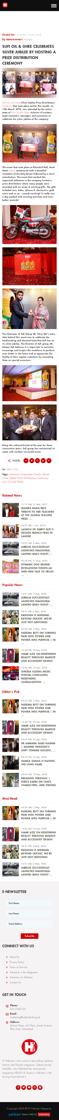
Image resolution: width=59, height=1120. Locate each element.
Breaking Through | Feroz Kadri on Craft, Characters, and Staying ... (38, 783)
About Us (12, 957)
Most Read (9, 798)
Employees (27, 474)
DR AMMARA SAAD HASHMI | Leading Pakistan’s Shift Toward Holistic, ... (38, 747)
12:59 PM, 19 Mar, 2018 (28, 35)
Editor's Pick (12, 469)
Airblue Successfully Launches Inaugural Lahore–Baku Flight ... (36, 550)
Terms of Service (16, 967)
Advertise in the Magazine (22, 972)
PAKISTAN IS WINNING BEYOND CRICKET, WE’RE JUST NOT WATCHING (36, 619)
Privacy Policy (15, 962)
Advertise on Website (19, 977)
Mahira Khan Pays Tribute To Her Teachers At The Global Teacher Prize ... (37, 513)
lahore (45, 474)
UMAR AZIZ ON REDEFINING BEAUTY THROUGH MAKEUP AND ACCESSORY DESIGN (38, 657)
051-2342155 (16, 1007)
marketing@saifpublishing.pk (23, 1015)
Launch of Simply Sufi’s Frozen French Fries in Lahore (37, 533)
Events (37, 474)
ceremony (14, 474)
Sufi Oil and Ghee (11, 103)
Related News (12, 495)
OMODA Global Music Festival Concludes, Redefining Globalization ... (36, 676)
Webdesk (28, 40)
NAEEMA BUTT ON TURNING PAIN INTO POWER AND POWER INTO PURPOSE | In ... (38, 638)
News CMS (28, 1114)
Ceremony (7, 106)
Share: (16, 460)
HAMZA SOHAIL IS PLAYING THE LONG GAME (38, 763)
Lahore (12, 170)
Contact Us (13, 982)
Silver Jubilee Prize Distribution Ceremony (25, 478)
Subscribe (29, 936)
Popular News (12, 585)
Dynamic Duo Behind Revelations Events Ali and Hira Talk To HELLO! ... (37, 569)
